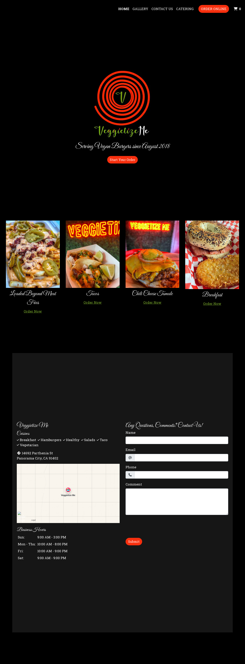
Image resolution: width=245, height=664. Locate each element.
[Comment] (177, 501)
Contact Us (162, 9)
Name (130, 432)
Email (130, 449)
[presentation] (156, 525)
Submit (134, 541)
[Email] (181, 457)
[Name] (177, 440)
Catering (185, 9)
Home (123, 9)
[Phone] (181, 475)
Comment (134, 484)
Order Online (213, 9)
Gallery (140, 9)
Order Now (33, 311)
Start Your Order (122, 160)
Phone (131, 467)
